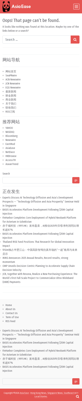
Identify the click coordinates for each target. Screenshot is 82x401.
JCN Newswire (13, 83)
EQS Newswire (13, 87)
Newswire (11, 140)
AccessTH (11, 160)
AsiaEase (10, 148)
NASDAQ (10, 131)
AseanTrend (12, 164)
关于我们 (11, 103)
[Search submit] (75, 40)
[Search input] (37, 40)
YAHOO (9, 127)
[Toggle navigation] (76, 7)
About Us (10, 309)
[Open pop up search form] (77, 396)
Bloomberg (12, 136)
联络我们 (11, 107)
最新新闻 (11, 91)
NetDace (10, 152)
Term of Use (12, 317)
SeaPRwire (11, 75)
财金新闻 (11, 95)
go (75, 180)
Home (9, 305)
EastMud (10, 144)
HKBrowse (11, 156)
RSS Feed (10, 321)
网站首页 (11, 71)
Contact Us (12, 313)
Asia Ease (24, 393)
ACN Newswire (13, 79)
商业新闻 (11, 99)
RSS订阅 (10, 111)
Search (6, 173)
